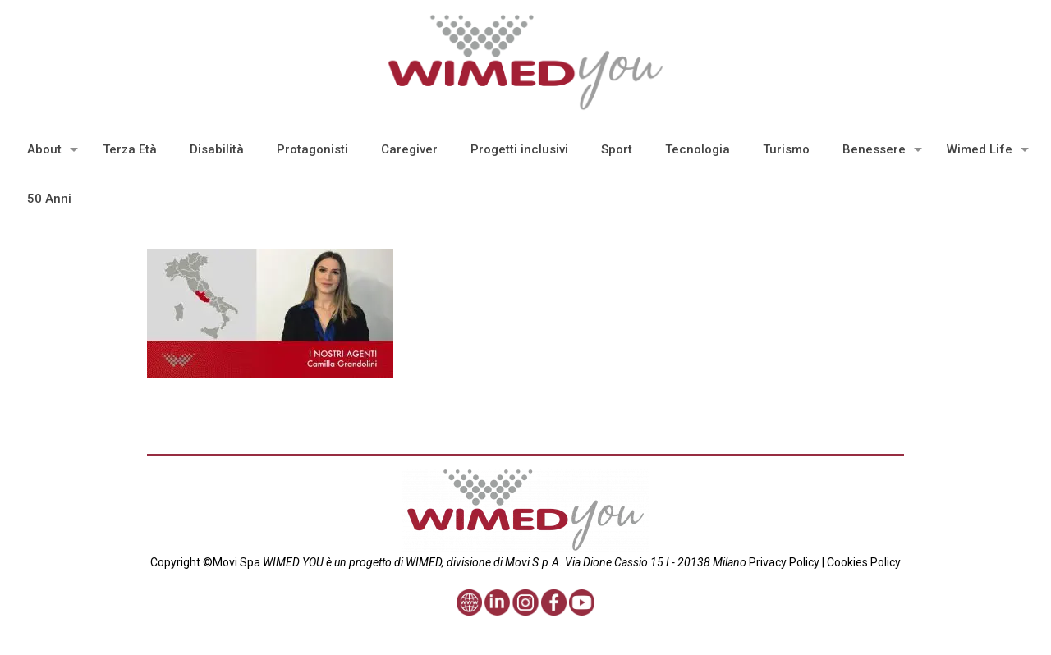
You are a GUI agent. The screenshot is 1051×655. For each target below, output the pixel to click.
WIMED (424, 562)
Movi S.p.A (532, 562)
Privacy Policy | (786, 562)
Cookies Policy (862, 562)
